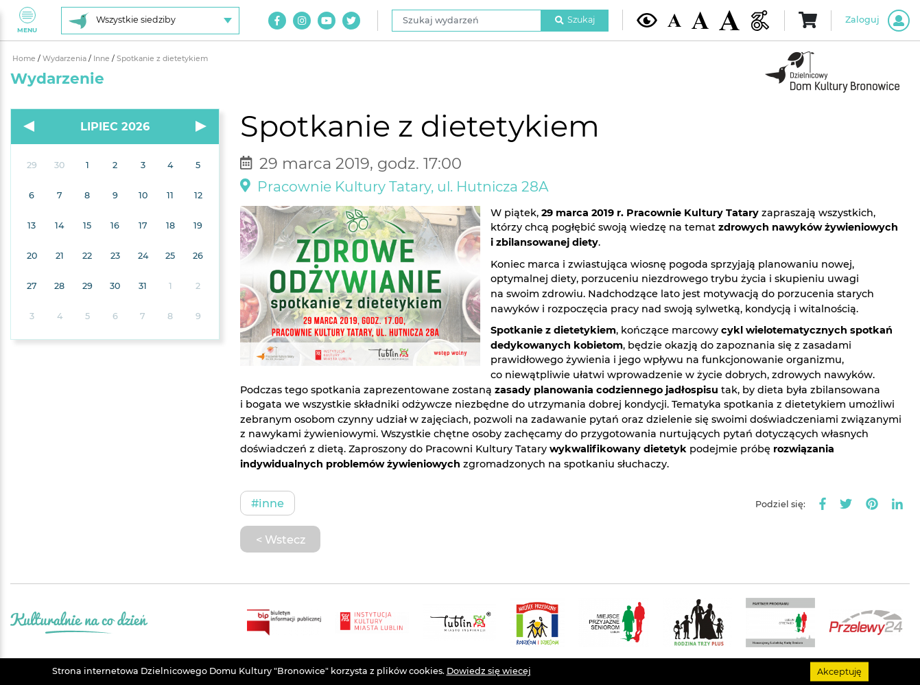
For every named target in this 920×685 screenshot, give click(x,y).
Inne (102, 58)
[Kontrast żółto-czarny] (647, 20)
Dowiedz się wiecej (489, 671)
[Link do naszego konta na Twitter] (351, 21)
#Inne (267, 503)
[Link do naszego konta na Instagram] (302, 21)
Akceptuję (839, 671)
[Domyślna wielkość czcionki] (674, 20)
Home (25, 58)
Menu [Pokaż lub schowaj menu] (27, 20)
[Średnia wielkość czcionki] (700, 20)
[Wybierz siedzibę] (150, 20)
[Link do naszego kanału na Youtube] (326, 21)
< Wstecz (280, 539)
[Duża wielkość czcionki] (729, 20)
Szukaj (575, 19)
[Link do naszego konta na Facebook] (277, 21)
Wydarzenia (66, 58)
